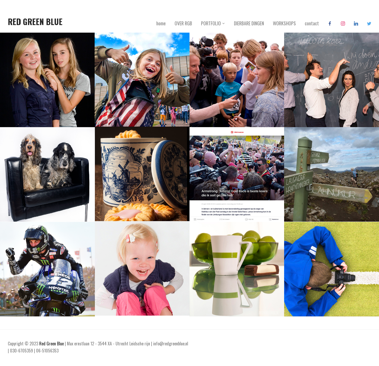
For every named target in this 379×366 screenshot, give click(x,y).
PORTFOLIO (211, 23)
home (161, 23)
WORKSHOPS (284, 23)
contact (312, 23)
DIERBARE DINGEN (249, 23)
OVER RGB (183, 23)
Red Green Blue (35, 21)
